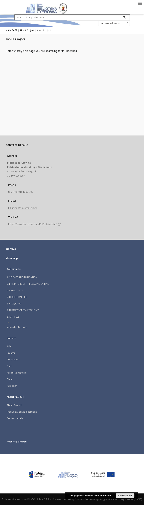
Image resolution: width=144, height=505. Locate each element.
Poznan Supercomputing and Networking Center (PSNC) (108, 499)
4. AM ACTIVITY (15, 290)
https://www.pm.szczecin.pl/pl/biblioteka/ (32, 224)
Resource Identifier (17, 372)
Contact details (15, 418)
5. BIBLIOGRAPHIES (17, 297)
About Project (27, 30)
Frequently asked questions (22, 411)
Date (9, 366)
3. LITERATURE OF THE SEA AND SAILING (28, 283)
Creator (11, 353)
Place (10, 379)
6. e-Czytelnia (14, 303)
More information (102, 495)
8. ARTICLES (13, 316)
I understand (125, 495)
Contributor (13, 359)
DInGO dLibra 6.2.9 (38, 499)
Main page (12, 258)
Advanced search (111, 23)
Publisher (12, 385)
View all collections (17, 327)
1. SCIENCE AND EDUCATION (22, 277)
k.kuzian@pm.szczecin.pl (22, 208)
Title (9, 346)
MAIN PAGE (11, 30)
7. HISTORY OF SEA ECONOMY (23, 310)
